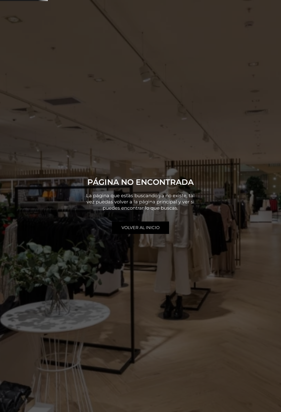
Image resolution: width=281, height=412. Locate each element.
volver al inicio (140, 227)
